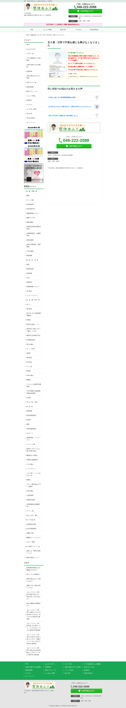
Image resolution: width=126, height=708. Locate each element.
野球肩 (29, 320)
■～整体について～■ (33, 546)
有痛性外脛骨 (31, 500)
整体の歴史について (33, 557)
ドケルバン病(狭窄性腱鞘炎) (34, 385)
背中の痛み (30, 344)
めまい (29, 277)
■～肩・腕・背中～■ (33, 300)
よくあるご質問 (31, 109)
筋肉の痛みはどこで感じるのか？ (34, 580)
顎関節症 (29, 282)
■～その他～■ (31, 519)
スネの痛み (30, 464)
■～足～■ (29, 406)
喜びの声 (63, 29)
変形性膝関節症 (31, 428)
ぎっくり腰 (30, 200)
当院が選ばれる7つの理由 (33, 77)
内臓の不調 (30, 533)
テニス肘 (29, 366)
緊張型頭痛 (30, 269)
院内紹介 (29, 100)
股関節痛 (29, 411)
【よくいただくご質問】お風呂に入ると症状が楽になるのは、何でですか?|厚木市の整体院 (34, 614)
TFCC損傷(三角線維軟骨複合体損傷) (34, 392)
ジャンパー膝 (31, 444)
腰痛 (28, 195)
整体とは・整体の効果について (34, 552)
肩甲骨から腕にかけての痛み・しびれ (34, 330)
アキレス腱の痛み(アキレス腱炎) (34, 485)
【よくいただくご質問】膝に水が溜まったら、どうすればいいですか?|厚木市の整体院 (34, 627)
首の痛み (29, 291)
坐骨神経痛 (30, 204)
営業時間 (29, 71)
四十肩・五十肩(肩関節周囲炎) (34, 314)
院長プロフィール (32, 91)
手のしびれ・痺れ (32, 402)
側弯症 (29, 353)
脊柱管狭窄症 (31, 209)
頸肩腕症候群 (31, 340)
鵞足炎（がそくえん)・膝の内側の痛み (34, 450)
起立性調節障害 (31, 528)
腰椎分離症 (30, 222)
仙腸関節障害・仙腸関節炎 (34, 234)
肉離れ (29, 480)
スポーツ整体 (31, 542)
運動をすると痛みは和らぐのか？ (34, 586)
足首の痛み (30, 491)
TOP (31, 29)
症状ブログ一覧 (31, 82)
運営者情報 (30, 87)
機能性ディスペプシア (34, 537)
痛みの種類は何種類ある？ (34, 604)
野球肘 (29, 371)
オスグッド (30, 433)
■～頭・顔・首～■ (32, 260)
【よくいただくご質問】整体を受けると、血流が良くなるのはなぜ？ (34, 595)
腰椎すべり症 (31, 217)
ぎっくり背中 (31, 348)
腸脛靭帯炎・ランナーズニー (34, 439)
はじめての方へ (31, 49)
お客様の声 (33, 35)
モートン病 (30, 511)
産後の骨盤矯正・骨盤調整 (34, 245)
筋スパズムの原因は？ (34, 574)
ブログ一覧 (30, 53)
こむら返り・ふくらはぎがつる (34, 474)
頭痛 (28, 264)
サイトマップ (31, 122)
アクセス (78, 29)
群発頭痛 (29, 273)
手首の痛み (30, 375)
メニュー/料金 (47, 29)
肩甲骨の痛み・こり (33, 324)
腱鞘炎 (29, 380)
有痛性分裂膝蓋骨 (32, 460)
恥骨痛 (29, 420)
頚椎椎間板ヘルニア (33, 286)
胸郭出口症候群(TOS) (33, 335)
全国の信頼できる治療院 (34, 66)
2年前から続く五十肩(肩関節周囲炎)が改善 (61, 97)
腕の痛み (29, 357)
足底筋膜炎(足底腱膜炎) (33, 505)
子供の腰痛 (30, 251)
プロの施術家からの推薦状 (34, 59)
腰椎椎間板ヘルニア (33, 213)
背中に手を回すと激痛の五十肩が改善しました (63, 115)
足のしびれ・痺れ (32, 515)
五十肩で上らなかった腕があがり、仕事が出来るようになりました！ (70, 106)
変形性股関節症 (31, 415)
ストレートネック (32, 295)
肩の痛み (29, 308)
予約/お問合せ (94, 29)
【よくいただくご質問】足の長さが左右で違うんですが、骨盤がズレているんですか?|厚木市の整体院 (34, 639)
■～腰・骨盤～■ (32, 191)
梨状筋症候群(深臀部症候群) (34, 228)
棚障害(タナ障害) (32, 455)
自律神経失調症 (31, 524)
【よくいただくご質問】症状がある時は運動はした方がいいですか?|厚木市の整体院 (34, 651)
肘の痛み (29, 362)
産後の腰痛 (30, 240)
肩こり (29, 304)
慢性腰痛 (29, 255)
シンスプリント (31, 468)
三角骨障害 (30, 495)
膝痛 (28, 424)
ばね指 (29, 397)
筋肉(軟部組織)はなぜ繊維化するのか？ (33, 569)
